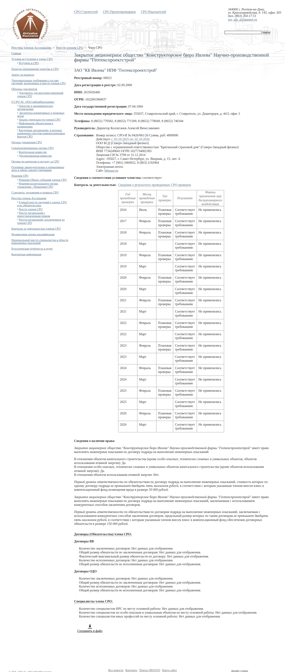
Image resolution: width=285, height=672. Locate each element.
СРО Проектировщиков (119, 11)
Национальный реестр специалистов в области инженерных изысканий (39, 242)
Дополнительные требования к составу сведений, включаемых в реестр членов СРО (38, 82)
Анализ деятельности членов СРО (39, 119)
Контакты (131, 670)
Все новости (115, 670)
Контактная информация (26, 254)
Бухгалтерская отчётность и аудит (32, 248)
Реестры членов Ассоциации (31, 47)
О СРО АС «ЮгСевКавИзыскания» (33, 101)
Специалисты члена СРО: (93, 601)
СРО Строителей (86, 11)
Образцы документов (24, 89)
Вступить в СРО (29, 63)
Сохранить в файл (89, 628)
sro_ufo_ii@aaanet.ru (242, 19)
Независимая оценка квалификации (33, 234)
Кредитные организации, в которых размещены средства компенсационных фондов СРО (41, 133)
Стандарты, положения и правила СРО (34, 192)
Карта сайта (169, 670)
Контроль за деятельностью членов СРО (36, 228)
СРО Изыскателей (153, 11)
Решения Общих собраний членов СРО (43, 179)
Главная (16, 53)
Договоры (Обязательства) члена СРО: (103, 534)
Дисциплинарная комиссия (35, 155)
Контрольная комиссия (33, 152)
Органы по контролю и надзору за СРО (35, 161)
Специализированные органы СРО (32, 148)
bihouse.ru (111, 170)
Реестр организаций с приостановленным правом (33, 214)
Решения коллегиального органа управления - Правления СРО (37, 185)
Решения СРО (19, 175)
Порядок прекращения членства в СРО (35, 69)
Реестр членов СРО (69, 47)
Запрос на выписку (23, 74)
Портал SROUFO (149, 670)
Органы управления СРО (26, 142)
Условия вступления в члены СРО (32, 59)
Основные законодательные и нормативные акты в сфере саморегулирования (37, 169)
